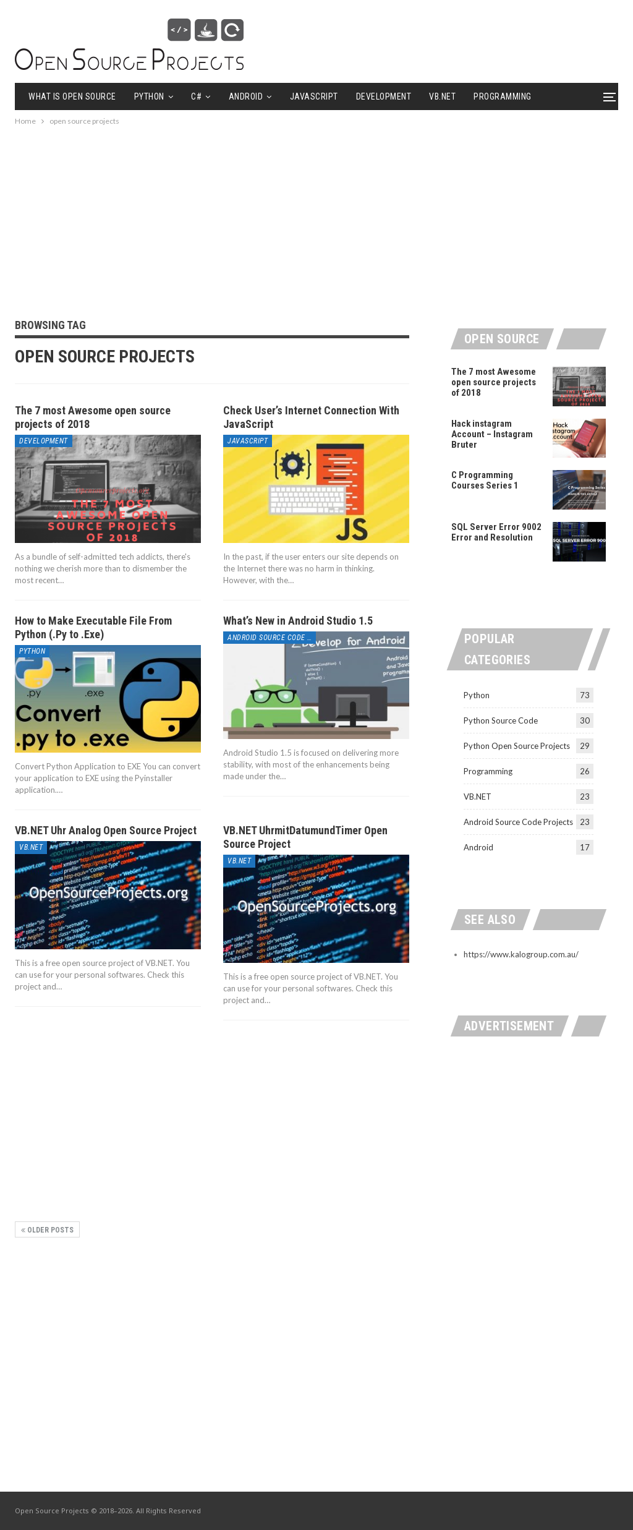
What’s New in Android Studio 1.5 (298, 620)
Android (246, 96)
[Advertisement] (316, 214)
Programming (488, 771)
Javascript (314, 96)
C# (196, 96)
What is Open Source (72, 96)
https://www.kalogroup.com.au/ (521, 954)
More (484, 96)
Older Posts (47, 1230)
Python (149, 96)
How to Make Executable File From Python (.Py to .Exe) (93, 627)
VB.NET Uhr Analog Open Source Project (106, 830)
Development (384, 96)
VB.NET (442, 96)
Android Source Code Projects (271, 637)
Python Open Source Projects (517, 746)
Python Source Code (501, 720)
